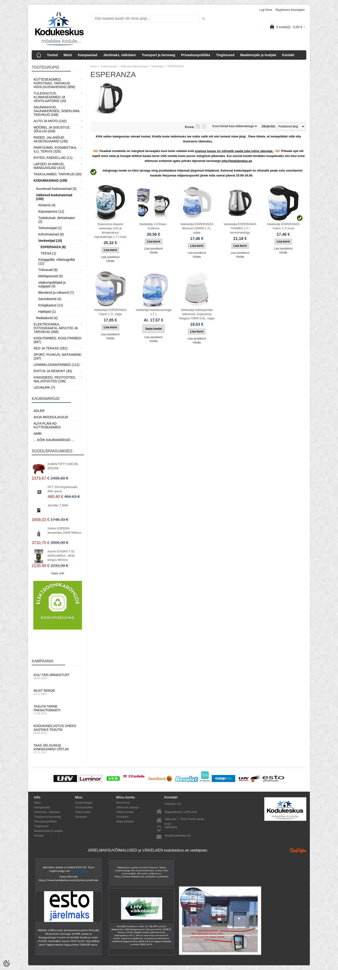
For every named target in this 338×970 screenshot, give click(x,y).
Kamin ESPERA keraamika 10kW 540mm (64, 530)
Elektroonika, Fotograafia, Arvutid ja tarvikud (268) (56, 328)
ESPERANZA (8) (53, 247)
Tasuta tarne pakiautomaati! (57, 709)
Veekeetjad (157, 66)
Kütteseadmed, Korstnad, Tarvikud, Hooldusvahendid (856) (54, 83)
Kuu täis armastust (57, 676)
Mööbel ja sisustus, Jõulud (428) (52, 129)
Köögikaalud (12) (50, 305)
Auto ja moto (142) (50, 121)
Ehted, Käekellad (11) (53, 158)
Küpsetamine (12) (51, 211)
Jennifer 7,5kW (58, 505)
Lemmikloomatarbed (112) (57, 365)
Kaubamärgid (83, 802)
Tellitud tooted (125, 812)
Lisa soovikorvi (110, 257)
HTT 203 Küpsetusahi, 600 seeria (63, 489)
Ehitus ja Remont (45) (53, 371)
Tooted (52, 55)
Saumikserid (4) (49, 299)
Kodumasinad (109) (50, 180)
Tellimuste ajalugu (127, 807)
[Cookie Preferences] (6, 963)
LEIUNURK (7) (44, 387)
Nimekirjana (198, 126)
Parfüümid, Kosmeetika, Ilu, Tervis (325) (55, 149)
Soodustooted (83, 807)
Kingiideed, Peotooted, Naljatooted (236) (55, 379)
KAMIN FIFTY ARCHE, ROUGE (63, 466)
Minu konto (123, 802)
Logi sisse (265, 10)
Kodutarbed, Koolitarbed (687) (57, 340)
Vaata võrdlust (125, 821)
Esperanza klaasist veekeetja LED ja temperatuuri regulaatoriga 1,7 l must (110, 230)
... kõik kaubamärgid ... (54, 440)
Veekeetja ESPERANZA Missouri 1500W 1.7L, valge (197, 228)
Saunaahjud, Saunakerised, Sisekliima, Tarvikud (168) (57, 111)
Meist (68, 55)
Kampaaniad (87, 55)
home (93, 66)
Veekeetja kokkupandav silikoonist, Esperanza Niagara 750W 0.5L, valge (196, 314)
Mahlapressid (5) (50, 276)
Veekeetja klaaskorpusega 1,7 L (153, 312)
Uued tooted (82, 812)
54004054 (171, 827)
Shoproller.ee (298, 850)
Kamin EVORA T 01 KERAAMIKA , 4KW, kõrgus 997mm (61, 556)
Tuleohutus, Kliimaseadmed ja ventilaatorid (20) (50, 97)
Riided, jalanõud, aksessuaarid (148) (51, 139)
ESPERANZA (176, 66)
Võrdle (110, 261)
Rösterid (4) (46, 205)
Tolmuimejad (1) (50, 228)
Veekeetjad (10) (50, 240)
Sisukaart (81, 816)
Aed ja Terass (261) (50, 348)
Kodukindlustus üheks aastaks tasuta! (57, 729)
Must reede (57, 692)
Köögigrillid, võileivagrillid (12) (56, 261)
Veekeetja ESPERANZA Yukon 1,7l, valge (110, 312)
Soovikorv (122, 816)
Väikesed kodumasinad (133, 66)
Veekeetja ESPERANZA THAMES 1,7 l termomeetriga (240, 228)
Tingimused (225, 55)
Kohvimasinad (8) (51, 234)
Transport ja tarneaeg (158, 55)
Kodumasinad (108, 66)
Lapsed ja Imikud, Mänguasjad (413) (49, 166)
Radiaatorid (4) (47, 318)
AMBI (38, 433)
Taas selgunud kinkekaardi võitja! (57, 748)
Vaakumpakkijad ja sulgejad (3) (51, 284)
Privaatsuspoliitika (195, 55)
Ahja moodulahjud (51, 417)
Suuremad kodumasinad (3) (56, 189)
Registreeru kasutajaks (290, 10)
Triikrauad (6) (48, 270)
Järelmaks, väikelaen (119, 55)
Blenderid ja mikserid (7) (56, 292)
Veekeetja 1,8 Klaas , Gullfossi (153, 226)
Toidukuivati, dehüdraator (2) (56, 219)
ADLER (39, 411)
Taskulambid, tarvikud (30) (57, 174)
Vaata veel (57, 573)
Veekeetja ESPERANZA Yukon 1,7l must (283, 226)
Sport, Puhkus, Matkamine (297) (57, 356)
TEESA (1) (48, 253)
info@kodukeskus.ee (178, 835)
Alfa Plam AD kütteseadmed (47, 425)
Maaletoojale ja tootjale (258, 55)
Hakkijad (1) (47, 311)
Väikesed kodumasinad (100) (54, 197)
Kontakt (288, 55)
